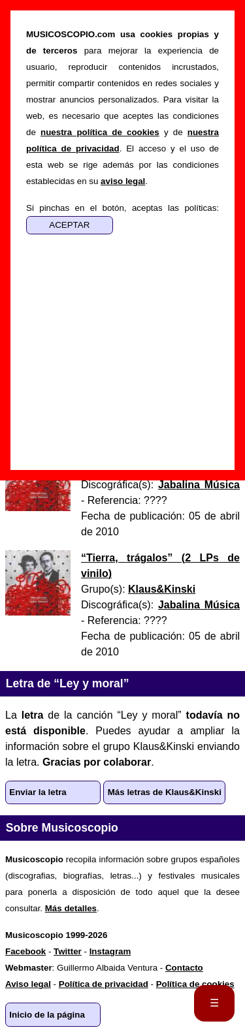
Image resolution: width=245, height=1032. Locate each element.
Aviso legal (28, 984)
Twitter (68, 951)
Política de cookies (195, 984)
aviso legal (123, 181)
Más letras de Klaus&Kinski (164, 792)
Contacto (184, 968)
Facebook (25, 951)
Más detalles (71, 908)
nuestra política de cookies (100, 132)
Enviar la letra (37, 792)
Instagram (110, 951)
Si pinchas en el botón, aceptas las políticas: (122, 208)
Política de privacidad (103, 984)
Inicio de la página (47, 1015)
